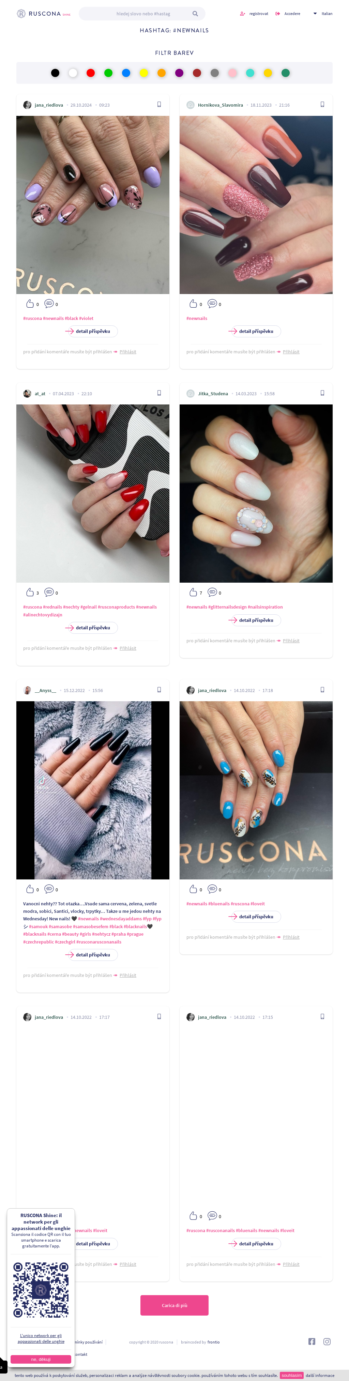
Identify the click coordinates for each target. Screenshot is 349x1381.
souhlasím (292, 1375)
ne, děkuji (32, 1359)
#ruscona (32, 318)
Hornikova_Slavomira (220, 105)
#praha (118, 934)
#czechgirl (65, 942)
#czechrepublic (38, 942)
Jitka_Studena (213, 393)
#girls (85, 934)
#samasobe (60, 926)
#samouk (38, 926)
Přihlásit (128, 352)
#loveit (258, 904)
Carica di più (174, 1305)
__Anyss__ (45, 690)
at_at (40, 393)
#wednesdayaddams (121, 919)
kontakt (80, 1354)
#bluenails (219, 904)
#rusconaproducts (116, 607)
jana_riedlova (49, 105)
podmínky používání (84, 1342)
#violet (86, 318)
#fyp (147, 919)
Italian (327, 13)
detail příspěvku (89, 331)
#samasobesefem (90, 926)
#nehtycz (101, 934)
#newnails (53, 318)
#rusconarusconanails (98, 942)
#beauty (70, 934)
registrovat (258, 13)
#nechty (71, 607)
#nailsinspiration (265, 607)
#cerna (54, 934)
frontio (214, 1342)
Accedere (292, 13)
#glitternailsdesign (227, 607)
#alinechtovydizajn (42, 615)
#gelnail (88, 607)
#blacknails (135, 926)
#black (71, 318)
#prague (135, 934)
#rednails (52, 607)
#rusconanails (220, 1230)
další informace (320, 1375)
